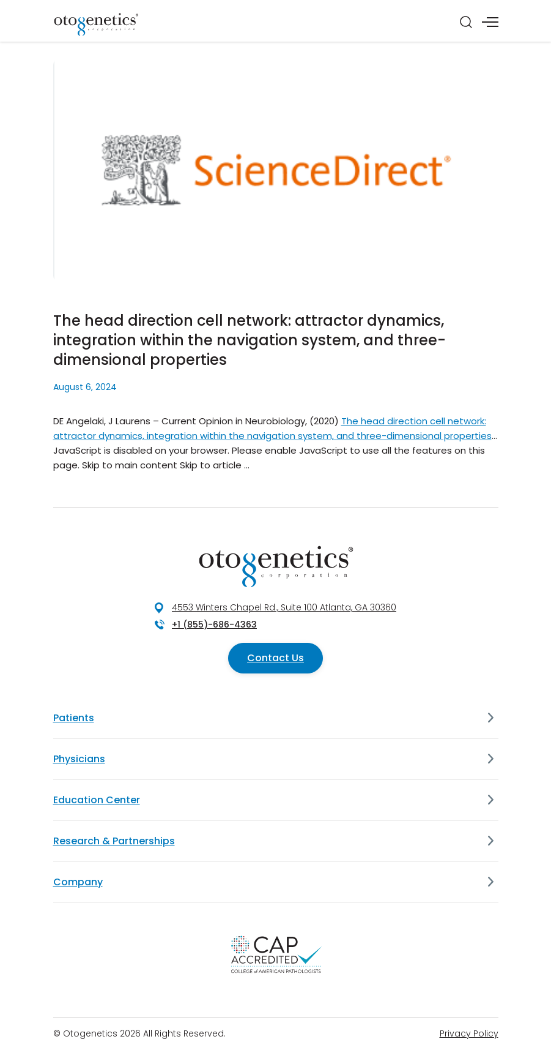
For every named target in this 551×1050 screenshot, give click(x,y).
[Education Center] (491, 800)
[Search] (466, 22)
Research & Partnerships (114, 841)
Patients (73, 718)
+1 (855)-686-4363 (214, 624)
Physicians (79, 759)
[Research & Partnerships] (491, 841)
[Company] (491, 882)
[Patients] (491, 718)
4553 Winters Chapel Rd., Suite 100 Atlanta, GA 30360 (284, 607)
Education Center (96, 800)
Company (78, 882)
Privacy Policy (469, 1033)
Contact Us (275, 658)
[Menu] (490, 22)
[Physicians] (491, 759)
